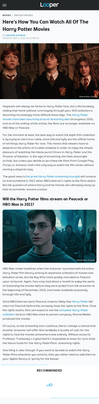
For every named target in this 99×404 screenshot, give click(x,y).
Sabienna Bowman (15, 35)
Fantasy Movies (23, 15)
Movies (7, 15)
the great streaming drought (53, 176)
